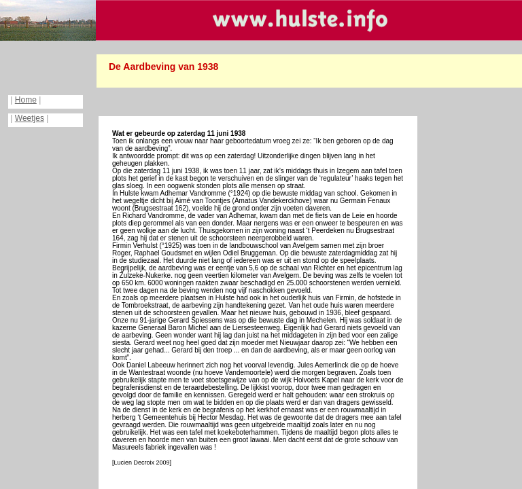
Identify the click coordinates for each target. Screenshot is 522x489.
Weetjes (29, 118)
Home (26, 100)
